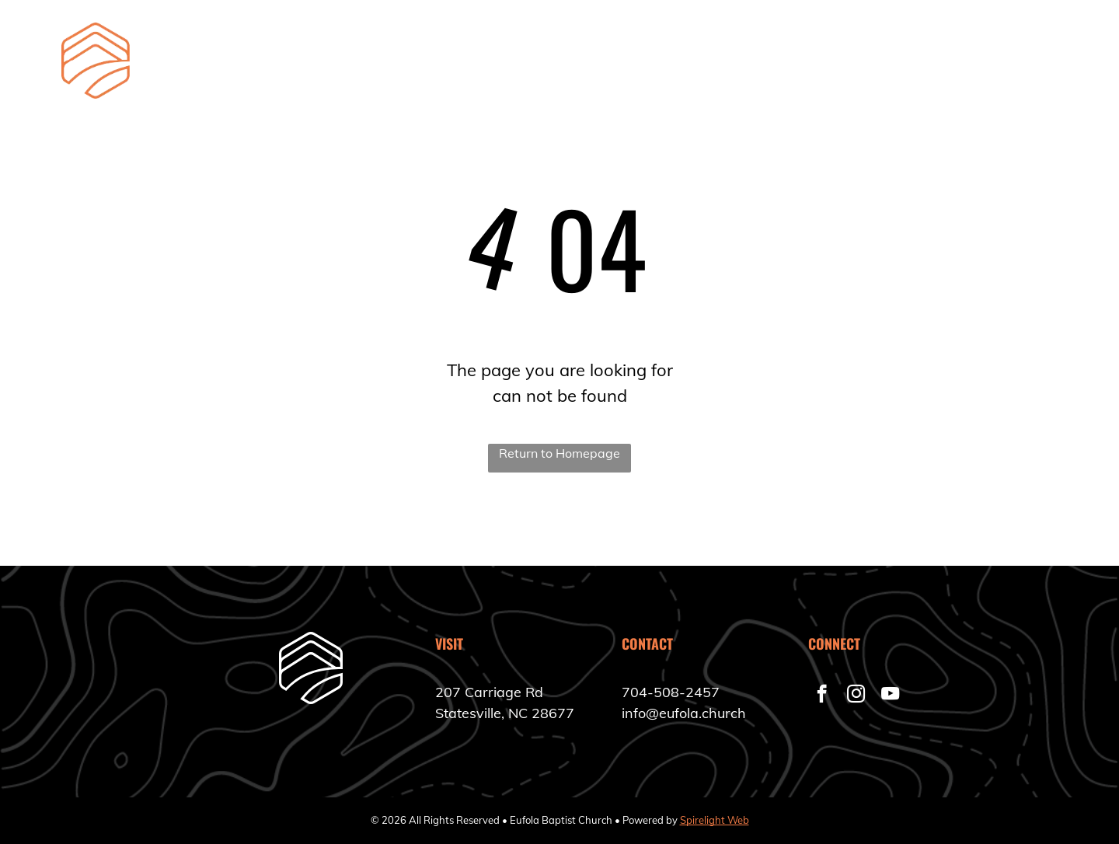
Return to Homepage (559, 453)
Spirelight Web (714, 820)
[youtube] (890, 695)
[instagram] (856, 695)
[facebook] (821, 695)
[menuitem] (484, 64)
